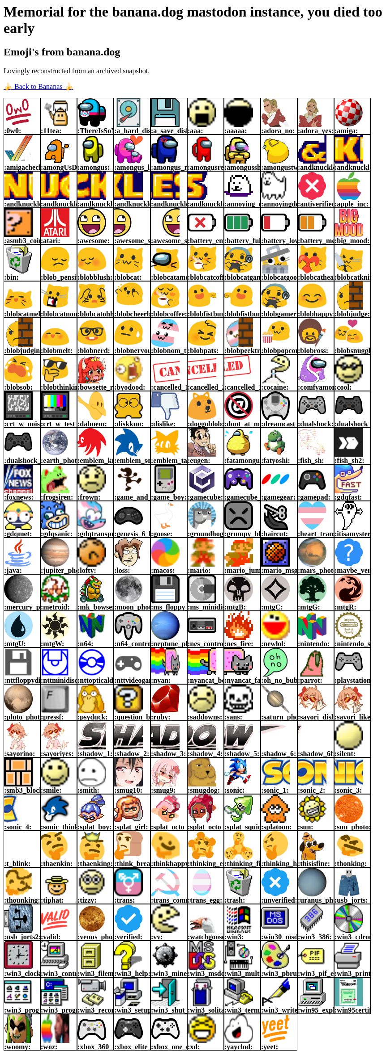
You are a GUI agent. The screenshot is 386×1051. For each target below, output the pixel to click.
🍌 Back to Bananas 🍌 (38, 86)
